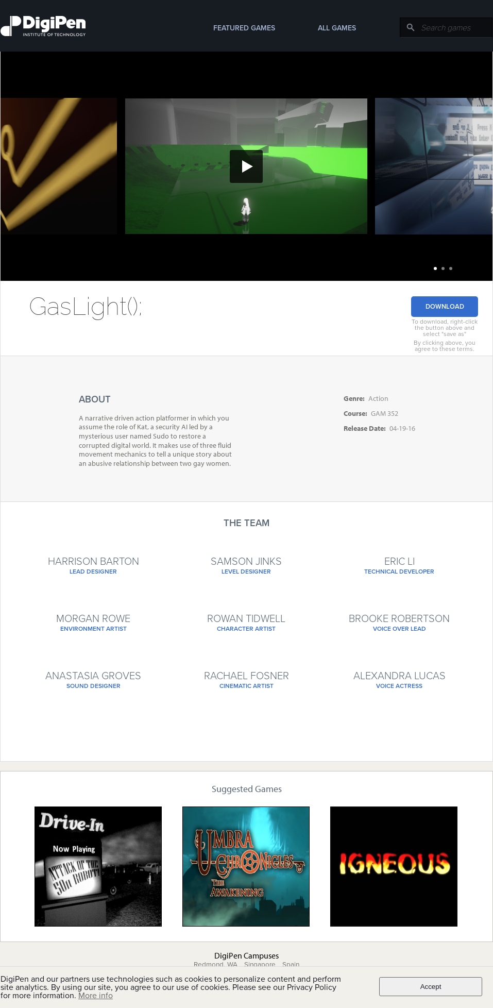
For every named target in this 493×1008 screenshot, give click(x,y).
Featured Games (244, 28)
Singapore (260, 965)
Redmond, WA (215, 965)
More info (95, 995)
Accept (430, 986)
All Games (337, 28)
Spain (290, 965)
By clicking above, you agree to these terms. (444, 345)
